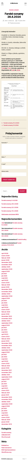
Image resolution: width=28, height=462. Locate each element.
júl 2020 (4, 408)
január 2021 (5, 395)
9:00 (13, 70)
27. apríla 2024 (21, 20)
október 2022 (5, 348)
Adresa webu (4, 171)
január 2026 (5, 260)
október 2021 (5, 375)
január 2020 (5, 422)
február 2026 (5, 258)
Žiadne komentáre (15, 23)
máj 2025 (4, 278)
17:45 (9, 68)
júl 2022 (4, 354)
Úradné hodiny (22, 239)
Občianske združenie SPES (10, 214)
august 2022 (5, 352)
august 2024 (5, 298)
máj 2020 (4, 413)
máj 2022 (4, 359)
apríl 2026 (4, 253)
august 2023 (5, 325)
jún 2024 (4, 303)
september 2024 (6, 296)
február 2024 (5, 312)
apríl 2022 (4, 361)
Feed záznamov (6, 447)
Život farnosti (5, 437)
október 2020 (5, 401)
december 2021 (6, 370)
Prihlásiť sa (5, 445)
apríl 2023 (4, 334)
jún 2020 (4, 410)
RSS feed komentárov (8, 450)
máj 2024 (4, 305)
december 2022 (6, 343)
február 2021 (5, 392)
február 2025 (5, 285)
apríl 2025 (4, 280)
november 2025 (6, 264)
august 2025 (5, 271)
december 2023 (6, 316)
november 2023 (6, 318)
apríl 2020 (4, 415)
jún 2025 (4, 276)
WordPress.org (6, 452)
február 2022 (5, 366)
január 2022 (5, 368)
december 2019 (6, 424)
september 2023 (6, 323)
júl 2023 (4, 327)
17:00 (3, 68)
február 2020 (5, 419)
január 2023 (5, 341)
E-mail (3, 164)
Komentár (4, 142)
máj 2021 (4, 386)
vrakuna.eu (14, 3)
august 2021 (5, 379)
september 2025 (6, 269)
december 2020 (6, 397)
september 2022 (6, 350)
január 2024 (5, 314)
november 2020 (6, 399)
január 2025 (5, 287)
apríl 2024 (4, 307)
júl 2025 (4, 273)
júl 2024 (4, 300)
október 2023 (5, 321)
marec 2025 (5, 282)
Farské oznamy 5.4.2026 (9, 200)
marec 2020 (5, 417)
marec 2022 (5, 363)
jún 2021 (4, 383)
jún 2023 (4, 330)
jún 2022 (4, 357)
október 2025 (5, 267)
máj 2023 (4, 332)
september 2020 (6, 404)
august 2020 (5, 406)
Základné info (5, 435)
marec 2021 (5, 390)
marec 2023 (5, 336)
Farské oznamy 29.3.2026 (9, 204)
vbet (2, 223)
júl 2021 (3, 381)
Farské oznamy (14, 10)
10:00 (18, 70)
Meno (3, 157)
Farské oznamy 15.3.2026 (9, 211)
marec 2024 (5, 309)
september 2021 (6, 377)
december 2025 (6, 262)
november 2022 (6, 345)
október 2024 (5, 294)
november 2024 (6, 291)
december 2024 (6, 289)
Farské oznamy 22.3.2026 (9, 207)
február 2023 (5, 339)
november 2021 (6, 372)
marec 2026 (5, 255)
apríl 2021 (4, 388)
